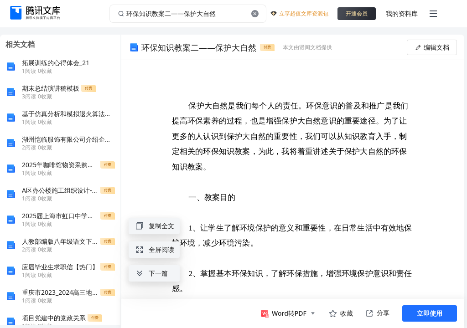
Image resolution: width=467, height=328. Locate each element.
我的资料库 (402, 13)
